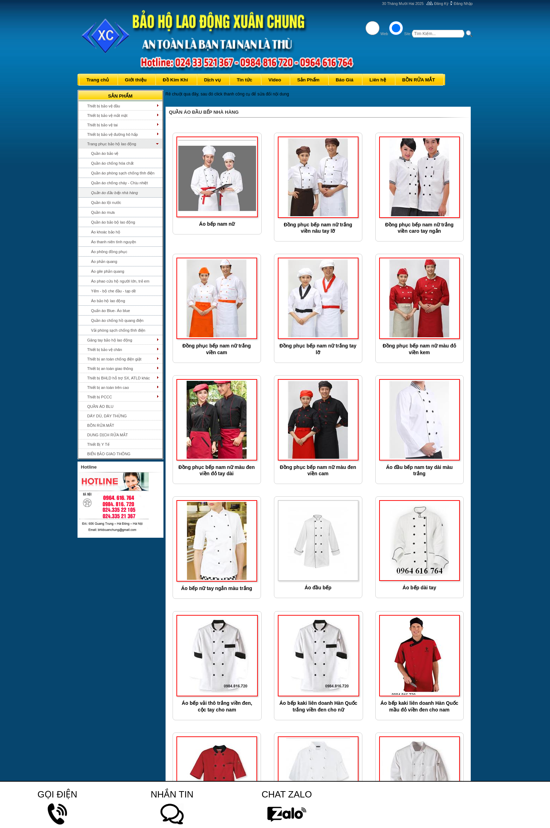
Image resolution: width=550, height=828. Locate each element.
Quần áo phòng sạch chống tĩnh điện (123, 173)
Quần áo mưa (103, 212)
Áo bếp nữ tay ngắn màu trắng (216, 588)
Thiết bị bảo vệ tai (102, 125)
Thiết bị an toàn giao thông (110, 368)
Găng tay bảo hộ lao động (109, 340)
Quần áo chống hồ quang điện (117, 320)
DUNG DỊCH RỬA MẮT (107, 435)
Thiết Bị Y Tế (98, 444)
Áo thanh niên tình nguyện (113, 242)
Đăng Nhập (463, 3)
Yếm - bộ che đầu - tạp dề (113, 291)
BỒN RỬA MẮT (100, 425)
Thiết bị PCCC (99, 397)
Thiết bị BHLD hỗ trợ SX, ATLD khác (118, 378)
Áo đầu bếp (317, 587)
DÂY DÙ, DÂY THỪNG (107, 416)
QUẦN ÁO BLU (100, 406)
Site (407, 34)
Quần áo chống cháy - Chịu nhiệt (119, 183)
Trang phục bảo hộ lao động (111, 144)
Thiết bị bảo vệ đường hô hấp (112, 134)
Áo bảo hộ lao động (108, 301)
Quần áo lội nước (106, 202)
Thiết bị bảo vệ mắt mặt (107, 115)
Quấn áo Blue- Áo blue (110, 311)
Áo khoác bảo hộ (105, 232)
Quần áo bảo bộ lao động (113, 222)
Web (384, 34)
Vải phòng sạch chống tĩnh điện (118, 330)
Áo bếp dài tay (419, 587)
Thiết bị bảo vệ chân (104, 349)
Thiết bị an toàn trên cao (108, 387)
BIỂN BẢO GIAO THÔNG (108, 454)
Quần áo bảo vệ (105, 153)
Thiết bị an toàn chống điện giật (114, 359)
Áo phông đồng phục (109, 252)
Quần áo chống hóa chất (112, 163)
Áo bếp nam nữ (217, 224)
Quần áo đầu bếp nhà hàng (114, 193)
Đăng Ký (441, 3)
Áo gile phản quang (108, 271)
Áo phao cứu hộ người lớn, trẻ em (120, 281)
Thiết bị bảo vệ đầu (103, 106)
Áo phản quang (104, 261)
